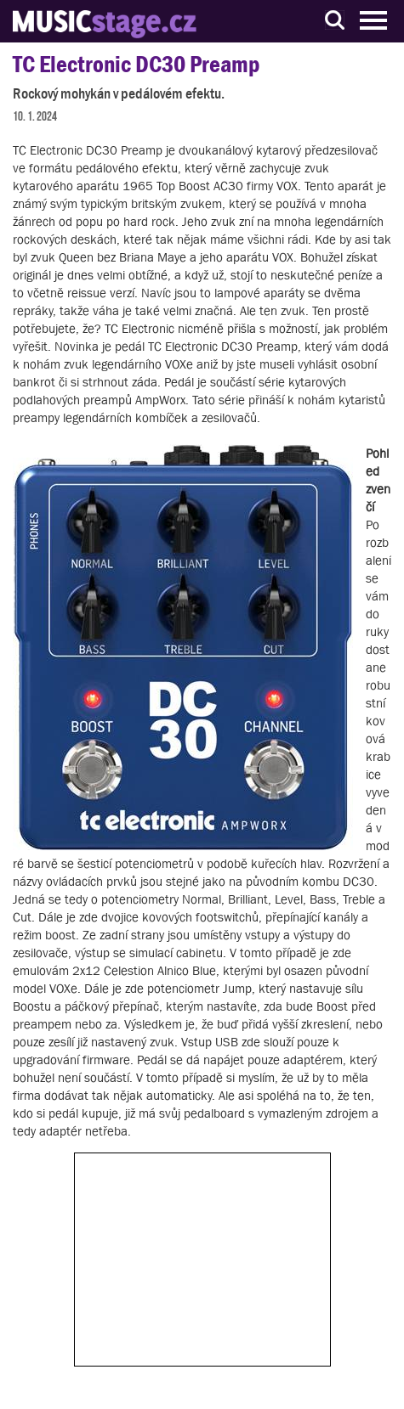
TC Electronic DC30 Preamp (136, 64)
